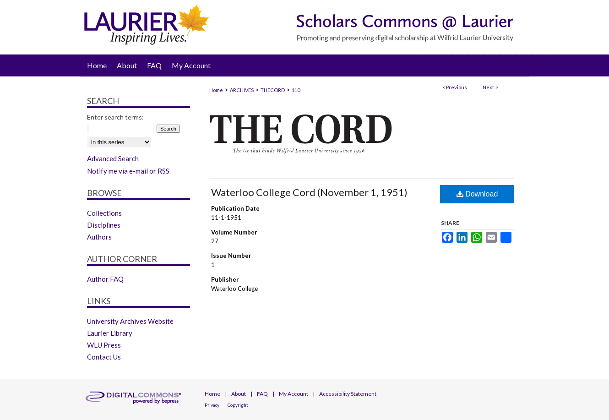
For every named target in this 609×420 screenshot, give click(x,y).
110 (296, 90)
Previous (456, 87)
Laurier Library (109, 333)
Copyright (238, 405)
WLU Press (104, 345)
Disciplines (103, 225)
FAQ (262, 393)
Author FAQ (105, 279)
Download (477, 194)
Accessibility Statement (347, 393)
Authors (99, 237)
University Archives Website (130, 321)
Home (216, 90)
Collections (104, 213)
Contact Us (104, 357)
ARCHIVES (242, 90)
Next (488, 87)
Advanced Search (113, 158)
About (238, 393)
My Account (293, 393)
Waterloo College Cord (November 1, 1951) (309, 192)
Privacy (212, 405)
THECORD (273, 90)
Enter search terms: (115, 117)
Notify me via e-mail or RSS (128, 171)
